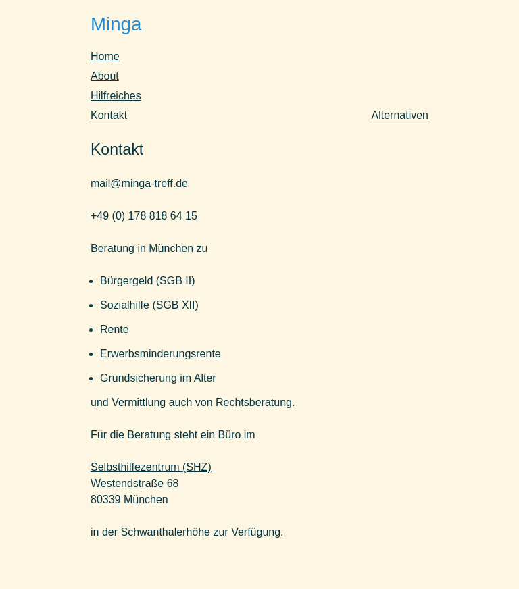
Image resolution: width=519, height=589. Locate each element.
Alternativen (400, 115)
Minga (116, 24)
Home (105, 56)
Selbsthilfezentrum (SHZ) (151, 467)
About (105, 76)
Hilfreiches (116, 95)
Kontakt (109, 115)
